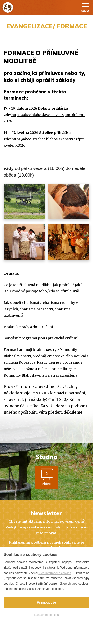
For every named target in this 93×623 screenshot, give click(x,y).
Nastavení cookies (46, 615)
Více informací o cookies (54, 573)
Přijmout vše (46, 602)
